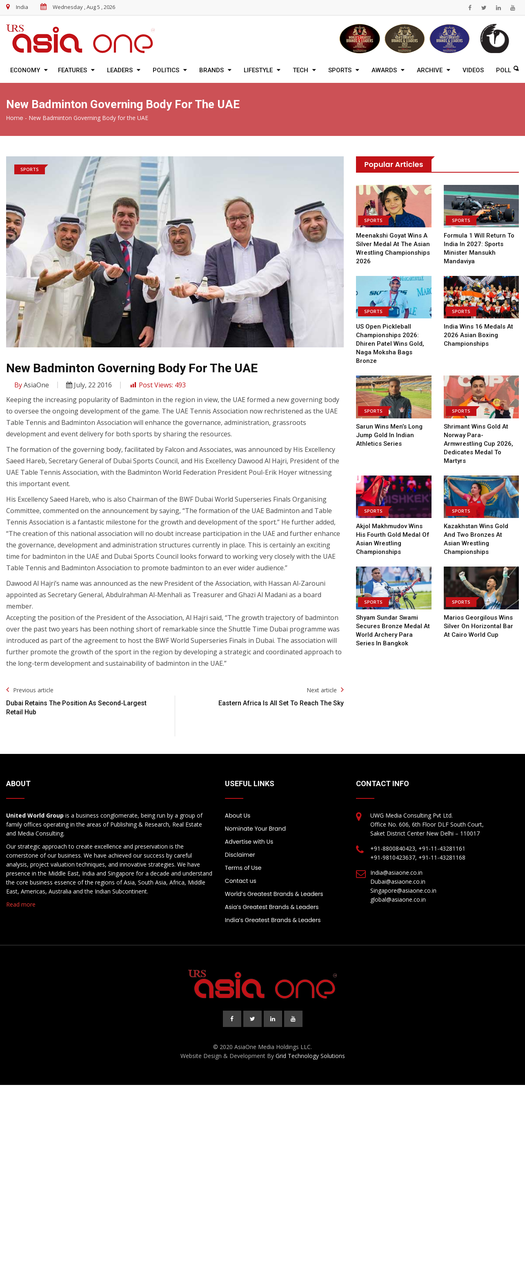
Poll (503, 70)
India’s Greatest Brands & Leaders (273, 920)
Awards (384, 70)
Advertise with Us (249, 842)
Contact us (240, 881)
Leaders (120, 70)
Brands (211, 70)
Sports (339, 70)
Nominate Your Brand (255, 829)
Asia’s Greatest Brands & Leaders (272, 907)
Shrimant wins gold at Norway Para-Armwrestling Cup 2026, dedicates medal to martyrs (478, 444)
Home (14, 118)
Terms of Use (243, 868)
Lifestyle (258, 70)
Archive (430, 70)
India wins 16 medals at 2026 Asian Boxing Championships (478, 335)
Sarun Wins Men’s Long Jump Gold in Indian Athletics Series (389, 435)
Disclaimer (240, 855)
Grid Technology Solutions (310, 1056)
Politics (166, 70)
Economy (25, 70)
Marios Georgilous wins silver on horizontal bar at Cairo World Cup (478, 626)
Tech (300, 70)
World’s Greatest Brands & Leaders (274, 894)
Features (72, 70)
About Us (237, 815)
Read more (21, 904)
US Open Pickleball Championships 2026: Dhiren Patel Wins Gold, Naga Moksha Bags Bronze (390, 344)
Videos (473, 70)
